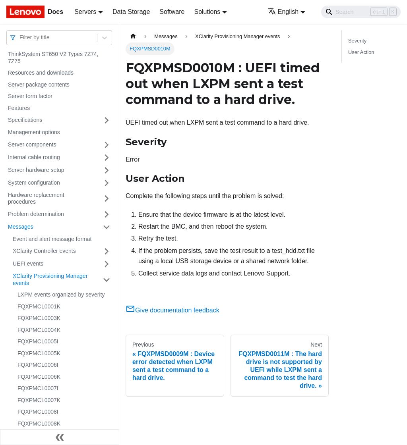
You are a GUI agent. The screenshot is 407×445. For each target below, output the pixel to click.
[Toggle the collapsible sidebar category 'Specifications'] (106, 120)
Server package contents (39, 84)
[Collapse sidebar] (59, 437)
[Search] (361, 12)
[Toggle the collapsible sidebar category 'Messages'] (106, 227)
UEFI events (28, 263)
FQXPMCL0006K (38, 377)
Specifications (25, 120)
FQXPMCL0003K (38, 318)
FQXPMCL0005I (37, 341)
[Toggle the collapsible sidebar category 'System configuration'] (106, 183)
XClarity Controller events (44, 251)
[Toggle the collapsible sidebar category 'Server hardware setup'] (106, 170)
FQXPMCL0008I (37, 411)
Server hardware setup (36, 170)
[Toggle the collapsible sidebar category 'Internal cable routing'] (106, 157)
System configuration (34, 182)
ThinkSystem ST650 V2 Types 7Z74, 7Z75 (53, 57)
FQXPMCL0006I (37, 365)
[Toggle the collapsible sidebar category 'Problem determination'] (106, 214)
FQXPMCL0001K (38, 306)
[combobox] (20, 37)
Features (19, 108)
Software (171, 11)
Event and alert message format (52, 239)
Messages (20, 226)
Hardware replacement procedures (36, 198)
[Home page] (133, 36)
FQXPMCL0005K (38, 353)
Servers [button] (85, 11)
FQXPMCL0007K (38, 400)
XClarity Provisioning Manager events (50, 279)
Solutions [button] (207, 11)
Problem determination (36, 214)
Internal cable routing (34, 157)
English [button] (283, 11)
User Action (361, 52)
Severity (357, 41)
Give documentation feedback (172, 310)
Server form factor (30, 96)
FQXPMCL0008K (38, 423)
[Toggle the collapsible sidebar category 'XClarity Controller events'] (106, 251)
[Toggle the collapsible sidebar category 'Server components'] (106, 145)
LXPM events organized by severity (61, 294)
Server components (32, 144)
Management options (34, 132)
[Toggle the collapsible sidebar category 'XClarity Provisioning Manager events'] (106, 279)
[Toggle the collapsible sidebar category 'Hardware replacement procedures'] (106, 198)
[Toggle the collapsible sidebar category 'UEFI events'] (106, 264)
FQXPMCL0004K (38, 330)
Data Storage (131, 11)
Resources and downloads (41, 72)
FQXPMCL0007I (37, 388)
